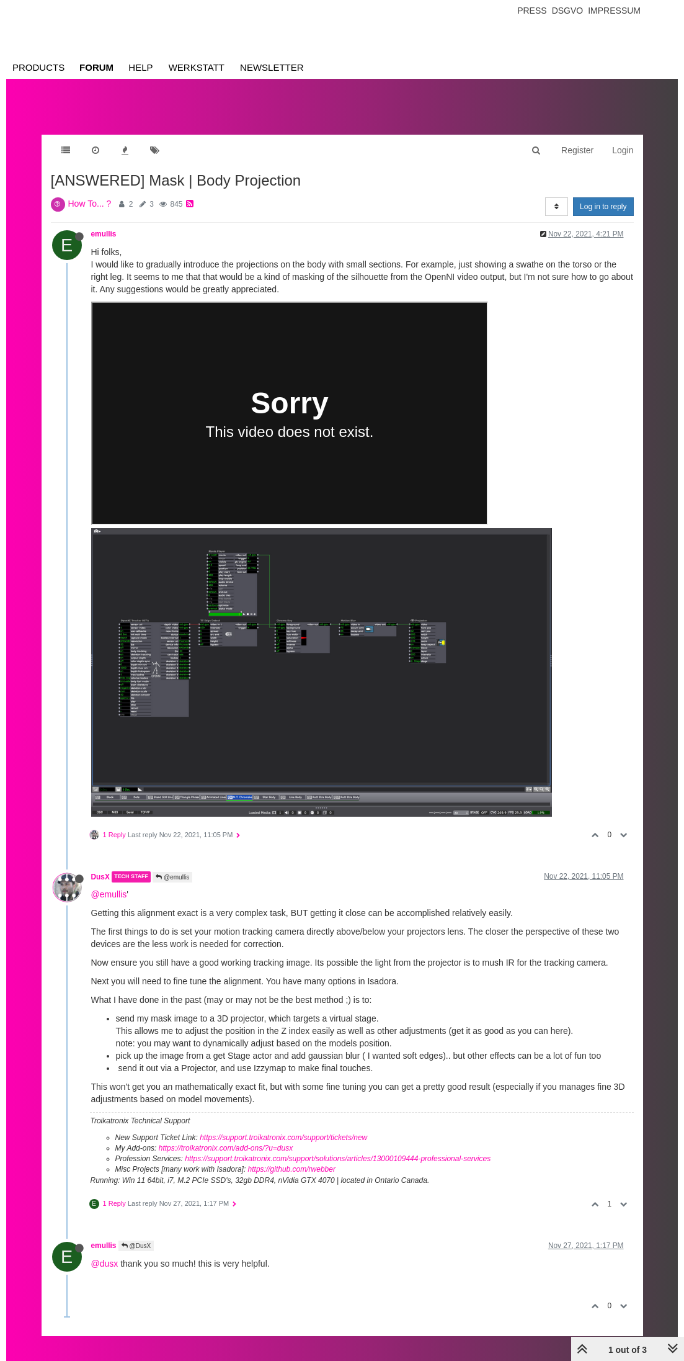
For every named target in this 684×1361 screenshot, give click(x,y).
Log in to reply (603, 206)
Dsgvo (568, 11)
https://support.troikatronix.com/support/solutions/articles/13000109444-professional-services (338, 1158)
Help (140, 67)
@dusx (104, 1264)
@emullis (172, 877)
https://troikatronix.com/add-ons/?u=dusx (226, 1148)
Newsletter (272, 67)
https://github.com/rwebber (291, 1169)
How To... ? (90, 204)
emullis (104, 234)
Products (38, 67)
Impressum (614, 11)
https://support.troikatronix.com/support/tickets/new (283, 1137)
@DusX (136, 1245)
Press (531, 11)
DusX (100, 877)
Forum (96, 67)
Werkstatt (196, 67)
